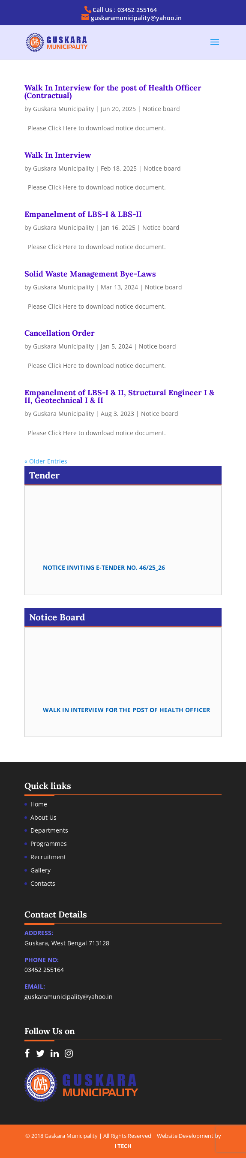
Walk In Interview (57, 155)
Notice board (161, 109)
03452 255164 (44, 970)
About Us (43, 817)
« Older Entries (45, 461)
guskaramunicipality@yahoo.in (68, 997)
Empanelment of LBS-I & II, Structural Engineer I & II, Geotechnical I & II (119, 396)
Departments (49, 830)
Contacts (42, 883)
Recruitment (48, 857)
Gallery (40, 870)
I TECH (123, 1146)
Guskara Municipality (63, 109)
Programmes (48, 843)
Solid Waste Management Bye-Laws (90, 274)
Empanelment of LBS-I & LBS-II (83, 214)
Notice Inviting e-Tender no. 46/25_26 (104, 569)
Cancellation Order (59, 333)
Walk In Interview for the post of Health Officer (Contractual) (112, 91)
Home (38, 804)
